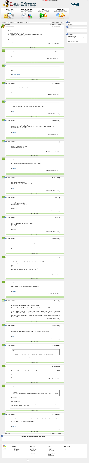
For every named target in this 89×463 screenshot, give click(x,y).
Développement (51, 455)
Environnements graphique (53, 456)
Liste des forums (71, 29)
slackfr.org (24, 56)
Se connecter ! (70, 24)
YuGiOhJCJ (58, 26)
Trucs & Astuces (34, 449)
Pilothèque (33, 453)
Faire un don (16, 450)
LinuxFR (50, 0)
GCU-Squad (53, 0)
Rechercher (70, 31)
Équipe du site (16, 448)
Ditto (59, 141)
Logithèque (33, 451)
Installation (50, 448)
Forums (66, 448)
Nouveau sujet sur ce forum (73, 41)
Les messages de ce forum (20, 22)
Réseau (49, 451)
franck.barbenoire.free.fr (16, 74)
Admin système (51, 450)
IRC (66, 449)
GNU (56, 0)
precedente (57, 22)
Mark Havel (58, 345)
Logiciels (49, 449)
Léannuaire (33, 450)
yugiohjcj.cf (10, 41)
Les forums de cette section (11, 22)
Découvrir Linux (34, 448)
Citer (35, 47)
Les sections (4, 22)
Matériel (49, 454)
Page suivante (58, 24)
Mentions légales (17, 449)
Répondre (31, 47)
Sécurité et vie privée (52, 453)
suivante (62, 22)
